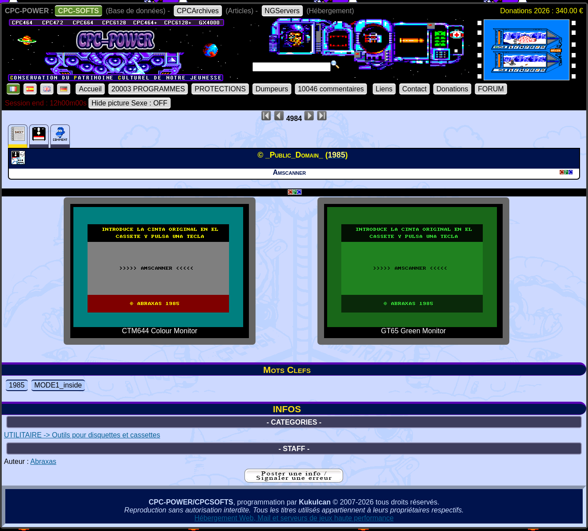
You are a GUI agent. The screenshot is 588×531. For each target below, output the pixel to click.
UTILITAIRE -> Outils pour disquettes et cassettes (82, 435)
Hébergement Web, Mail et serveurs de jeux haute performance (294, 518)
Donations (452, 89)
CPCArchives (198, 11)
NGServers (282, 11)
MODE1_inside (58, 385)
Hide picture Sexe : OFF (130, 103)
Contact (414, 89)
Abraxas (44, 461)
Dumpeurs (272, 89)
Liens (384, 89)
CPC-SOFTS (78, 11)
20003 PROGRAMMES (148, 89)
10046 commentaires (331, 89)
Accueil (90, 89)
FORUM (491, 89)
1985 (17, 385)
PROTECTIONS (220, 89)
